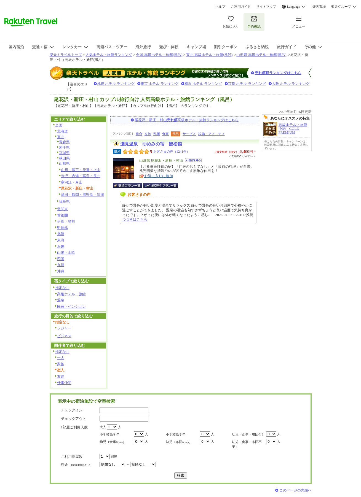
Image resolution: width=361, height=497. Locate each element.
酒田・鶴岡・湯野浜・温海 (82, 195)
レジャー (64, 328)
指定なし (62, 288)
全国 (58, 125)
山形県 (64, 163)
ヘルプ (220, 7)
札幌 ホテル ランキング (116, 84)
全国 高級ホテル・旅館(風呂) (159, 55)
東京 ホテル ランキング (159, 84)
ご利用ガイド (241, 7)
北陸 (60, 234)
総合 (139, 134)
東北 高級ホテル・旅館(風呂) (209, 55)
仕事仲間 (64, 383)
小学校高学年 (109, 434)
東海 (60, 240)
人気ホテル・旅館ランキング (108, 55)
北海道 (62, 131)
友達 (60, 376)
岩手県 (64, 147)
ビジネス (64, 336)
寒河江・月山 (71, 182)
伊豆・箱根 (66, 221)
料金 (77, 465)
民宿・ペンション (71, 306)
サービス (189, 134)
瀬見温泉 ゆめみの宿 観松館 (151, 144)
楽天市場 (319, 7)
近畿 (60, 246)
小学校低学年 (176, 434)
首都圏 (62, 215)
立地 (148, 134)
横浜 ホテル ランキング (203, 84)
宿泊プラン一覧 (130, 185)
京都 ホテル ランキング (247, 84)
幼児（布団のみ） (179, 442)
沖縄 (60, 271)
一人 (60, 358)
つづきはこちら (134, 219)
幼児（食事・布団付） (248, 434)
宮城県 (64, 153)
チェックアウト (73, 419)
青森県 (64, 142)
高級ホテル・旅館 (71, 294)
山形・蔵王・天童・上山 (80, 170)
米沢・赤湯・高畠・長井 (80, 176)
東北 (60, 137)
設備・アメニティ (211, 134)
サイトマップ (266, 7)
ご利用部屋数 (71, 457)
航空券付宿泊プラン (160, 185)
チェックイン (71, 410)
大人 (103, 427)
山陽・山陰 (66, 252)
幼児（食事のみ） (113, 442)
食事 (165, 134)
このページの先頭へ (295, 490)
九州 (60, 265)
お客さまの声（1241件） (171, 151)
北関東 (62, 209)
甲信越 (62, 228)
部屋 (156, 134)
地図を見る (193, 160)
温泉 (60, 300)
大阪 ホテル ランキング (291, 84)
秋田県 (64, 158)
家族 (60, 364)
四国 (60, 259)
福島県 (64, 201)
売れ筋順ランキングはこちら (278, 73)
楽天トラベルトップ (66, 55)
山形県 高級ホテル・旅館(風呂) (261, 55)
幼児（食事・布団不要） (247, 444)
